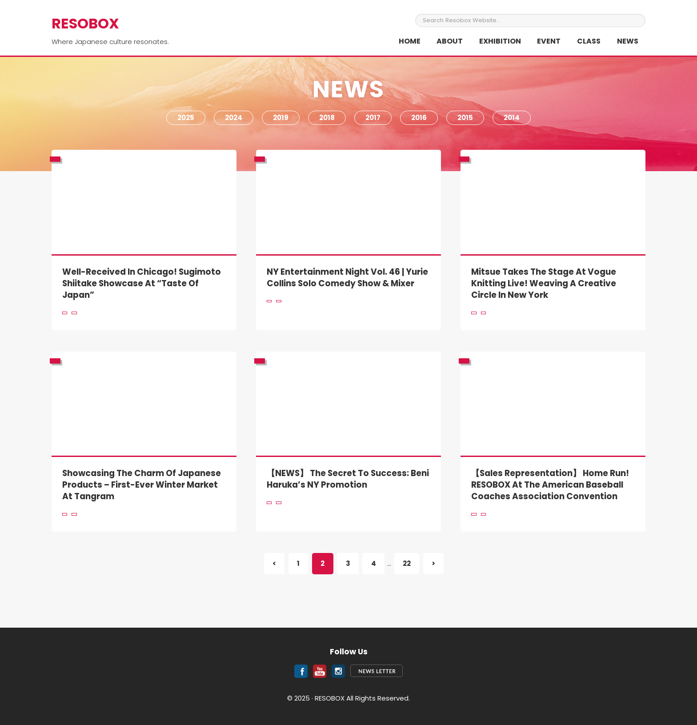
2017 (373, 117)
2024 (233, 117)
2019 (280, 117)
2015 (465, 117)
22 (410, 563)
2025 (185, 117)
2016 (419, 117)
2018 (327, 117)
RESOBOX (85, 23)
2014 (512, 117)
